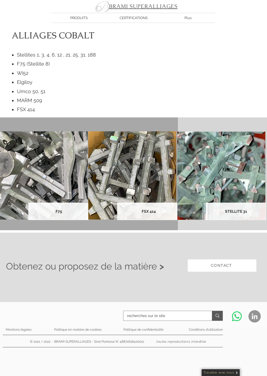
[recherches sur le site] (164, 316)
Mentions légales (19, 329)
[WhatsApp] (237, 316)
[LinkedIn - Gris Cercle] (254, 316)
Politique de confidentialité (143, 329)
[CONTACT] (222, 265)
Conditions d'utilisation (206, 329)
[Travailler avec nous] (221, 372)
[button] (79, 18)
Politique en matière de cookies (78, 329)
